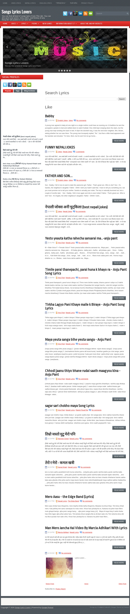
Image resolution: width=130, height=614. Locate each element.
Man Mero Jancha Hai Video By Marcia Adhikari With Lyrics (86, 528)
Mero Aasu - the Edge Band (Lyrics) (69, 497)
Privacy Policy (87, 3)
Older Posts (122, 584)
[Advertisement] (25, 113)
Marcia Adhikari (63, 532)
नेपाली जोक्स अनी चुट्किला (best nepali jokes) (19, 137)
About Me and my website (91, 24)
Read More (119, 141)
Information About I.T (67, 23)
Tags (17, 91)
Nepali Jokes (67, 152)
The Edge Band (73, 501)
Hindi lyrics (16, 3)
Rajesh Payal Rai (82, 410)
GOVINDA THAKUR (103, 607)
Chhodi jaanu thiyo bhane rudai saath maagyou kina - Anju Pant (82, 372)
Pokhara (126, 607)
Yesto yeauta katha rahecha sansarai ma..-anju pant (81, 238)
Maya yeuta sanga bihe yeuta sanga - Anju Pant (78, 339)
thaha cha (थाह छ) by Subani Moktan (17, 179)
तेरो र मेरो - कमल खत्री (59, 463)
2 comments (80, 152)
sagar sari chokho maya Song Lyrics (69, 406)
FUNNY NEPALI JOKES (60, 147)
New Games (47, 24)
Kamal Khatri (62, 467)
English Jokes (63, 120)
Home (5, 3)
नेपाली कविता (73, 3)
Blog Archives (29, 91)
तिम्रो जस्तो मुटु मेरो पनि (10, 150)
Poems (36, 23)
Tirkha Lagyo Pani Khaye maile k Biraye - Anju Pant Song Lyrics (85, 306)
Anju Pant (61, 243)
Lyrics (25, 23)
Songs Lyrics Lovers (17, 11)
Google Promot (47, 608)
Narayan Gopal (63, 439)
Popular (8, 91)
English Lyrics (46, 3)
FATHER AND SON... (59, 176)
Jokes (15, 23)
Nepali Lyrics (30, 3)
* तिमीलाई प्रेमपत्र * (61, 3)
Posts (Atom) (61, 589)
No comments (81, 120)
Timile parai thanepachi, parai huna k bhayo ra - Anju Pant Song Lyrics (86, 271)
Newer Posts (50, 584)
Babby (49, 116)
